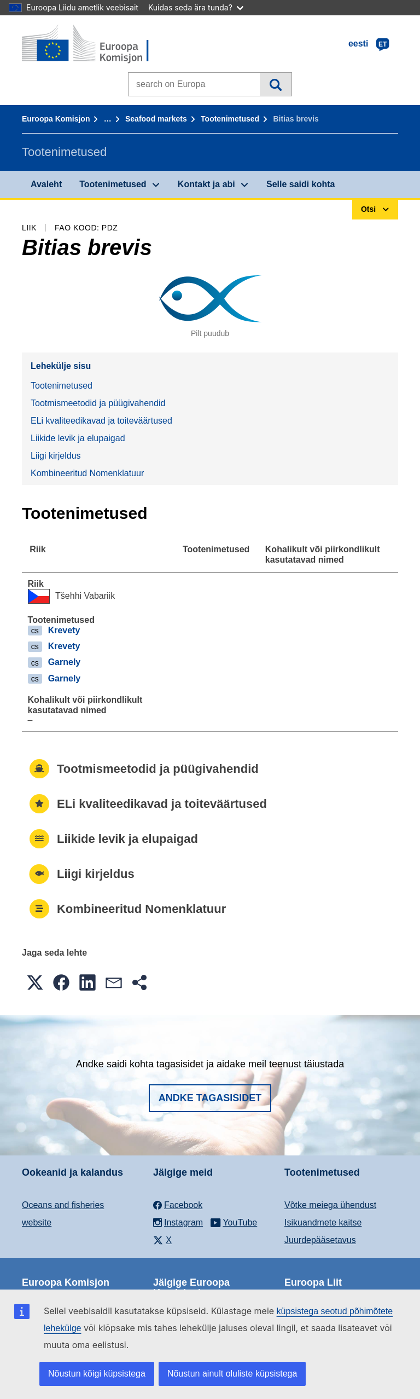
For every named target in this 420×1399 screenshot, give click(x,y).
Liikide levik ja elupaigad (78, 438)
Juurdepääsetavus (320, 1240)
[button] (35, 982)
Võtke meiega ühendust (330, 1205)
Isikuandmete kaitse (322, 1222)
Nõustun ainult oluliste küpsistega (232, 1373)
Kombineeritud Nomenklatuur (87, 473)
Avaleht (46, 184)
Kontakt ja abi (206, 184)
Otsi (275, 84)
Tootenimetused (230, 118)
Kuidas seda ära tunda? (195, 7)
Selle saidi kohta (300, 184)
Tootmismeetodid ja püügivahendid (98, 403)
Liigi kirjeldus (56, 455)
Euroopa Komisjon (56, 118)
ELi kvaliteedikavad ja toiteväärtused (101, 420)
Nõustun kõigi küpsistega (96, 1373)
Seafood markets (156, 118)
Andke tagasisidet (210, 1097)
